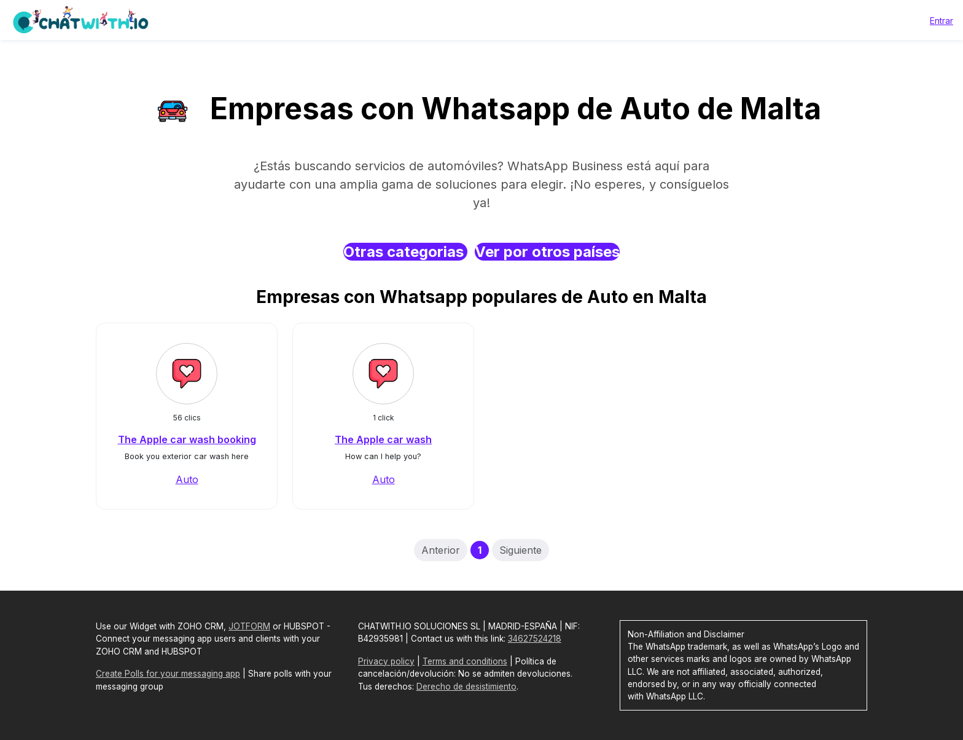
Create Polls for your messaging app (168, 674)
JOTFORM (249, 626)
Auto (187, 479)
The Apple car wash (383, 439)
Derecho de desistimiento (466, 686)
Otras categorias (405, 252)
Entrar (941, 20)
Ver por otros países (547, 252)
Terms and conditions (465, 661)
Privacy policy (386, 661)
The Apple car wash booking (187, 439)
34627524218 (534, 639)
